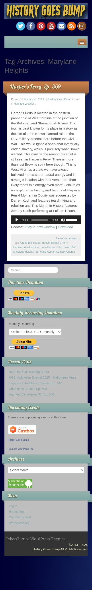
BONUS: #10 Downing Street (29, 372)
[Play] (17, 220)
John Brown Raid (66, 247)
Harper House (41, 242)
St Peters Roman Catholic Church (55, 251)
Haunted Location (24, 103)
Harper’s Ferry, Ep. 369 (35, 86)
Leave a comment (66, 238)
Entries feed (17, 511)
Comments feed (20, 517)
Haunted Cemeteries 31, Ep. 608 (31, 394)
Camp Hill (26, 242)
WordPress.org (19, 523)
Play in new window (40, 227)
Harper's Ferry (59, 242)
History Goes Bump (59, 99)
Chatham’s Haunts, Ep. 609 (28, 389)
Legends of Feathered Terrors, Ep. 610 (35, 383)
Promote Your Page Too (20, 449)
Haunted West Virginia (26, 247)
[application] (46, 219)
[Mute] (63, 220)
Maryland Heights (23, 251)
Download (65, 227)
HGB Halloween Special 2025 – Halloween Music (43, 377)
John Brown (48, 247)
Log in (13, 506)
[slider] (39, 220)
